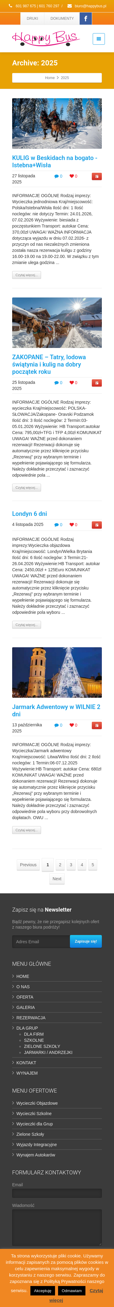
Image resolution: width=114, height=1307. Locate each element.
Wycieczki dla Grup (34, 1123)
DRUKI (32, 18)
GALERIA (25, 1007)
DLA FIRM (34, 1034)
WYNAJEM (27, 1073)
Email (57, 1191)
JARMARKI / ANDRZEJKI (48, 1052)
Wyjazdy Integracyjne (36, 1144)
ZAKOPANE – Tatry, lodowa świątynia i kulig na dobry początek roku (49, 364)
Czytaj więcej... (27, 275)
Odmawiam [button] (72, 1290)
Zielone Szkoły (30, 1134)
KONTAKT (26, 1062)
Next (57, 878)
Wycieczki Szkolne (34, 1113)
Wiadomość (57, 1226)
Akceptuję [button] (42, 1290)
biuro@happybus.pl (86, 6)
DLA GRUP (27, 1028)
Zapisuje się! (86, 941)
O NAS (23, 986)
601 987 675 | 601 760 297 (33, 6)
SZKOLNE (34, 1040)
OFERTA (24, 997)
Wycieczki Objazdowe (37, 1103)
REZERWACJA (31, 1017)
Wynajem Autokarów (35, 1154)
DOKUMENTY (62, 18)
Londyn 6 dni (29, 513)
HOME (22, 976)
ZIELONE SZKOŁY (42, 1046)
